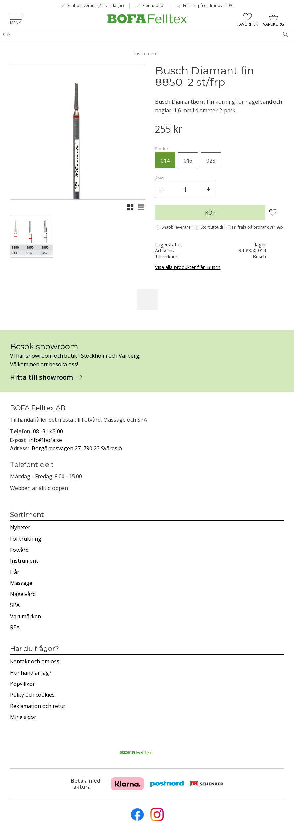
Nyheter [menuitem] (20, 527)
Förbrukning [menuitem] (25, 538)
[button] (16, 18)
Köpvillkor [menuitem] (22, 683)
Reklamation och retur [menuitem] (37, 706)
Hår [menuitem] (14, 572)
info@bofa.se (45, 440)
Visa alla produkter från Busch (187, 267)
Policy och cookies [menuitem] (32, 694)
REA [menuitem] (15, 627)
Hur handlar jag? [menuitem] (30, 672)
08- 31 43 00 (48, 431)
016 (188, 160)
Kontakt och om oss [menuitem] (34, 661)
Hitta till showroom (41, 377)
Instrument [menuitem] (24, 560)
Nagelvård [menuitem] (23, 594)
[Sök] (285, 34)
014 (165, 160)
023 (210, 160)
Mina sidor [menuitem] (23, 716)
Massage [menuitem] (21, 582)
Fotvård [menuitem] (19, 549)
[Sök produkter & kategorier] (138, 34)
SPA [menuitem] (15, 605)
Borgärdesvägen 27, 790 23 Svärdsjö (77, 448)
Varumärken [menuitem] (25, 616)
